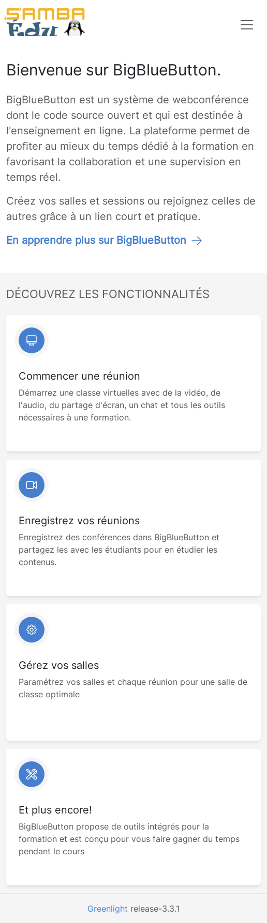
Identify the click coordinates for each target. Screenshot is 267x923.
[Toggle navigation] (247, 25)
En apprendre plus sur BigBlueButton (104, 240)
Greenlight (107, 908)
